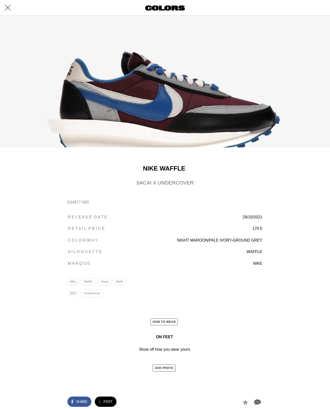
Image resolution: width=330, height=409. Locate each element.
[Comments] (257, 402)
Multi (119, 281)
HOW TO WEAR (164, 322)
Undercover (92, 293)
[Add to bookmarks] (245, 402)
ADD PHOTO (164, 368)
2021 (73, 293)
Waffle (88, 281)
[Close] (8, 8)
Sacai (104, 281)
